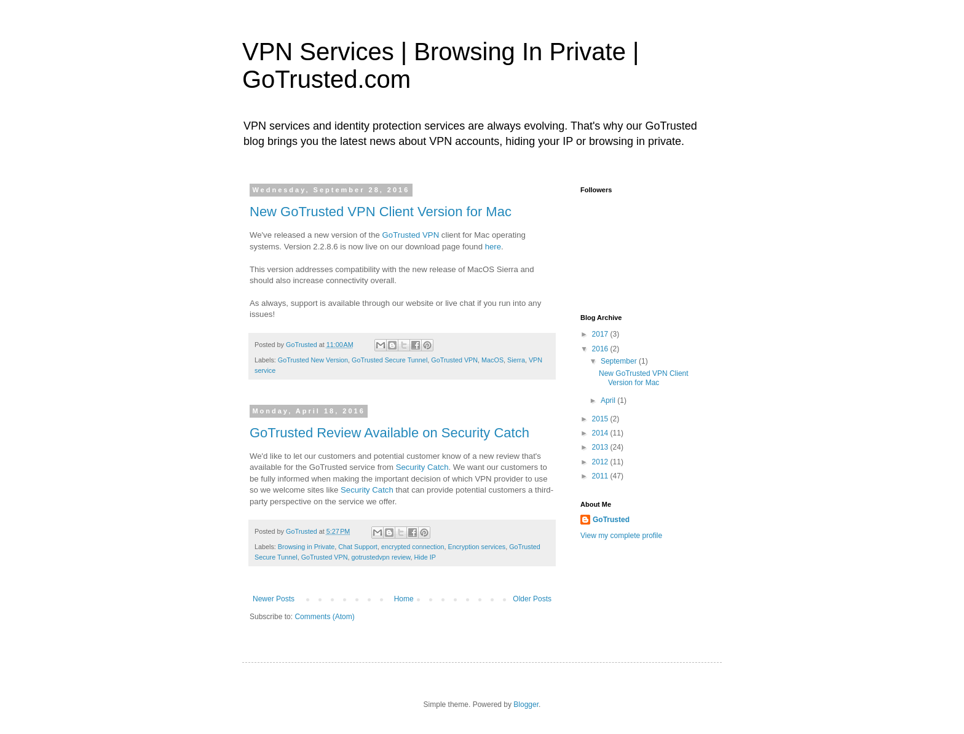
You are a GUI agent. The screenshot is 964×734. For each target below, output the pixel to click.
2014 (601, 433)
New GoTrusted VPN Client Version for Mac (381, 211)
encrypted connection (412, 546)
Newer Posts (273, 599)
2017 (601, 334)
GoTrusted (611, 519)
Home (404, 599)
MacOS (492, 360)
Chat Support (357, 546)
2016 (601, 349)
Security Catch (422, 467)
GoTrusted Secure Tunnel (389, 360)
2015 (601, 419)
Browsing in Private (306, 546)
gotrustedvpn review (380, 557)
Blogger (526, 704)
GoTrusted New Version (313, 360)
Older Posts (532, 599)
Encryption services (477, 546)
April (609, 400)
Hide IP (424, 557)
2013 (601, 447)
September (620, 361)
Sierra (516, 360)
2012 (601, 462)
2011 (601, 476)
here (493, 246)
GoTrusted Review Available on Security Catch (389, 432)
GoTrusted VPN (411, 235)
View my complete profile (621, 535)
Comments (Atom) (324, 616)
